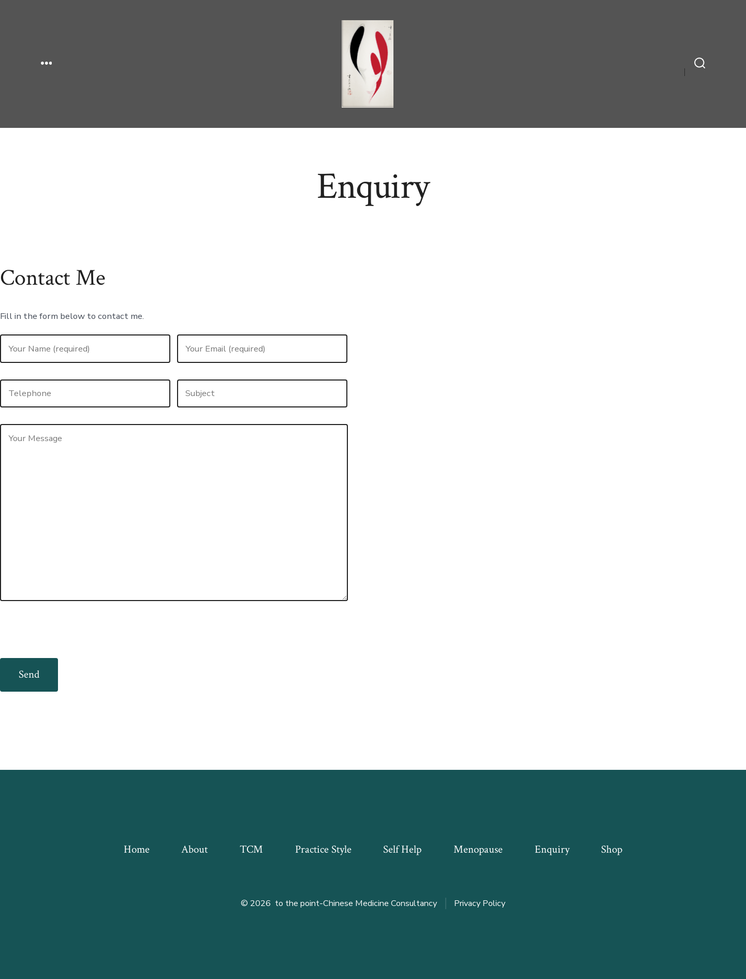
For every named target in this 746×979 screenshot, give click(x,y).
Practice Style (323, 849)
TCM (251, 849)
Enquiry (552, 849)
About (194, 849)
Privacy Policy (479, 903)
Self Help (402, 849)
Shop (611, 849)
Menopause (478, 849)
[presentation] (78, 638)
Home (137, 849)
